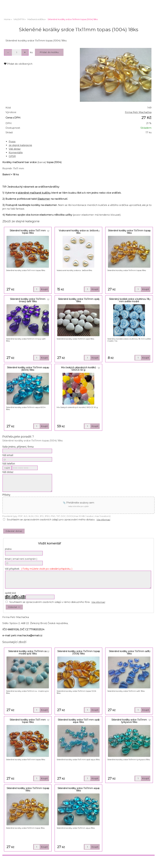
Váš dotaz (14, 148)
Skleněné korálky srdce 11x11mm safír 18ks (129, 652)
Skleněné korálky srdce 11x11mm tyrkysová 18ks (129, 721)
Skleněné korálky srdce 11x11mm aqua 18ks (78, 789)
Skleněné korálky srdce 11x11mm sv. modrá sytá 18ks (27, 652)
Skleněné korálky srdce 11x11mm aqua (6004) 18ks (27, 368)
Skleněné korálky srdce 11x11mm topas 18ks (129, 231)
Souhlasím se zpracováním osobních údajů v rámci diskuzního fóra (49, 601)
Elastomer (43, 198)
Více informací (103, 519)
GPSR (12, 156)
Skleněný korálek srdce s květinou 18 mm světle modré (129, 300)
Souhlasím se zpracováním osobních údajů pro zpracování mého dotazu (51, 519)
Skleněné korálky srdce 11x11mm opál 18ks (78, 300)
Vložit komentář (49, 543)
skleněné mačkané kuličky (34, 192)
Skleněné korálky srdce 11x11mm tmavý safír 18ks (27, 300)
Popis (12, 141)
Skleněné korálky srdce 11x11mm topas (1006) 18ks (78, 652)
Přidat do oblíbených (18, 63)
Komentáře (16, 152)
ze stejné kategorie (20, 145)
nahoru (152, 852)
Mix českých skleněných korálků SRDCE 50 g (78, 368)
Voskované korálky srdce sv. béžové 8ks (78, 231)
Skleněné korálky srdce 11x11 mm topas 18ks (28, 231)
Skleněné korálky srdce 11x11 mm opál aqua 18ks (78, 721)
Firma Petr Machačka (138, 112)
